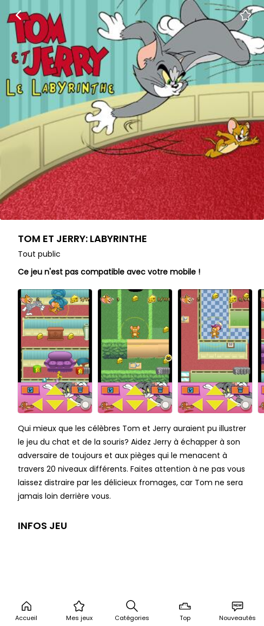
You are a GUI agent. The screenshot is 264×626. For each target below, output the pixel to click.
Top (185, 610)
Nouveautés (237, 610)
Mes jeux (79, 610)
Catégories (132, 610)
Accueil (26, 610)
